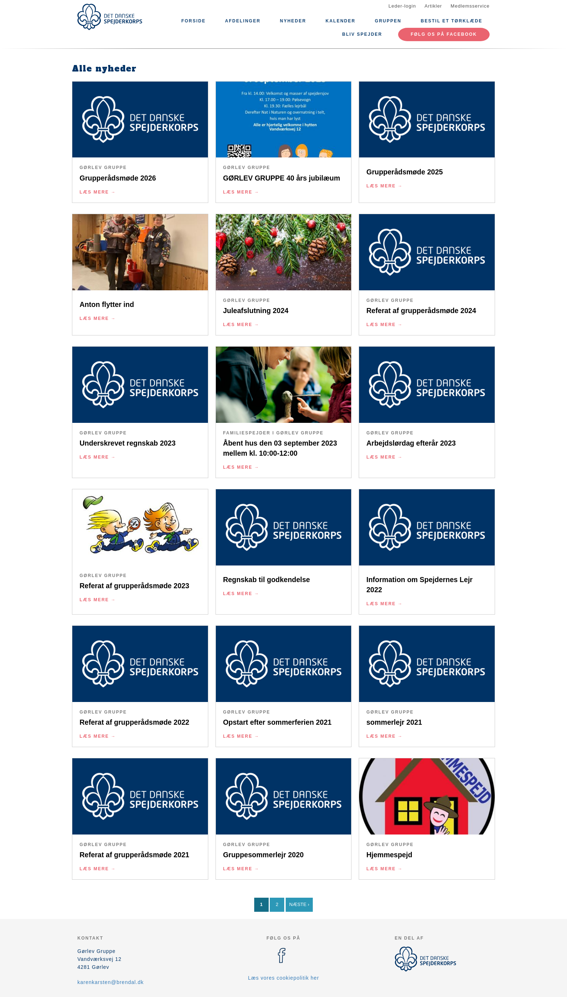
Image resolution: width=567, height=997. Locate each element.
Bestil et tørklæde (451, 20)
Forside (193, 20)
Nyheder (293, 20)
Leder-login (402, 6)
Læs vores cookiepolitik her (283, 978)
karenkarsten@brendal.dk (110, 982)
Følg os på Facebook (444, 34)
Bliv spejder (362, 34)
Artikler (433, 6)
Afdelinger (242, 20)
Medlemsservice (470, 6)
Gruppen (388, 20)
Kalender (340, 20)
